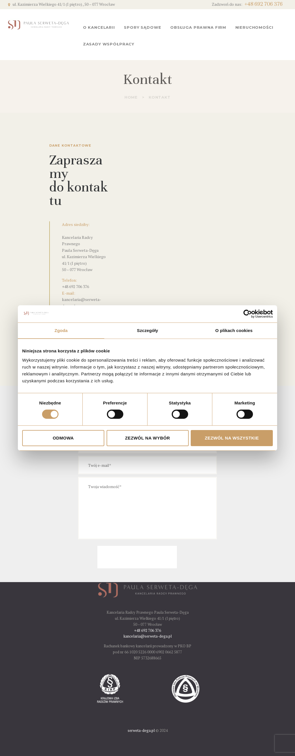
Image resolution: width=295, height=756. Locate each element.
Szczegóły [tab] (147, 330)
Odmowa (63, 437)
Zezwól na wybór (147, 437)
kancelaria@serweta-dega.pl (148, 636)
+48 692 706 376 (75, 286)
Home (131, 97)
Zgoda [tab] (61, 330)
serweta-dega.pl (141, 730)
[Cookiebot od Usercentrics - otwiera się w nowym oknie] (247, 314)
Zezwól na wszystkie (232, 437)
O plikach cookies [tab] (233, 330)
